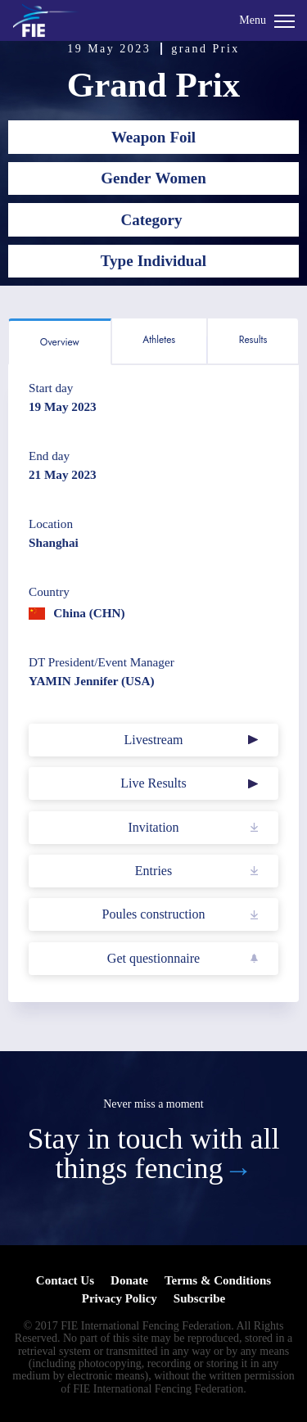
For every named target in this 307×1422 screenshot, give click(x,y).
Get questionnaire (153, 958)
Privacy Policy (119, 1298)
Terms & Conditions (218, 1280)
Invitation (153, 827)
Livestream (153, 740)
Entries (153, 871)
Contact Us (65, 1280)
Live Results (153, 783)
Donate (129, 1280)
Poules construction (153, 914)
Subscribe (199, 1298)
